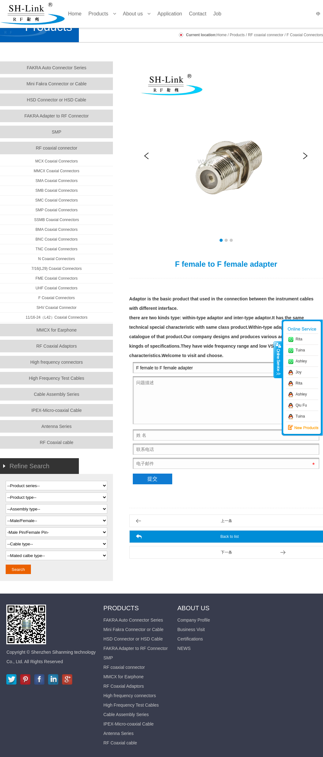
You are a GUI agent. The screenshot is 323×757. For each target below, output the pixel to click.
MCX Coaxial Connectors (56, 161)
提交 (152, 478)
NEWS (184, 648)
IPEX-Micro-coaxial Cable (56, 410)
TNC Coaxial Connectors (57, 249)
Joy (299, 372)
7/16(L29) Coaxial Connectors (56, 268)
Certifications (190, 638)
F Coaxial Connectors (305, 35)
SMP (56, 131)
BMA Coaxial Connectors (56, 229)
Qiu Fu (301, 405)
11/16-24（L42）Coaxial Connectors (56, 317)
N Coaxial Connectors (56, 259)
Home (221, 35)
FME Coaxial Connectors (57, 278)
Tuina (300, 350)
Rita (299, 339)
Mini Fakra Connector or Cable (56, 83)
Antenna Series (56, 426)
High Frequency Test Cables (56, 378)
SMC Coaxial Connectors (56, 200)
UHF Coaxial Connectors (57, 288)
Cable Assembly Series (56, 394)
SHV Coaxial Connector (57, 307)
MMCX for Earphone (56, 330)
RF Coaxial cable (56, 442)
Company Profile (193, 620)
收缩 (277, 359)
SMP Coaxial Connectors (56, 210)
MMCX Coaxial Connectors (56, 171)
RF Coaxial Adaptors (56, 346)
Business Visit (191, 629)
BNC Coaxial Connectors (57, 239)
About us (193, 608)
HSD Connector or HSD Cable (56, 99)
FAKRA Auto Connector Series (56, 67)
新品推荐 (298, 427)
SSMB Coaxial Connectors (56, 220)
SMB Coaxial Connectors (56, 190)
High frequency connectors (56, 362)
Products (237, 35)
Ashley (301, 361)
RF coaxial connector (266, 35)
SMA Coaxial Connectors (56, 181)
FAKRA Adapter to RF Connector (56, 115)
